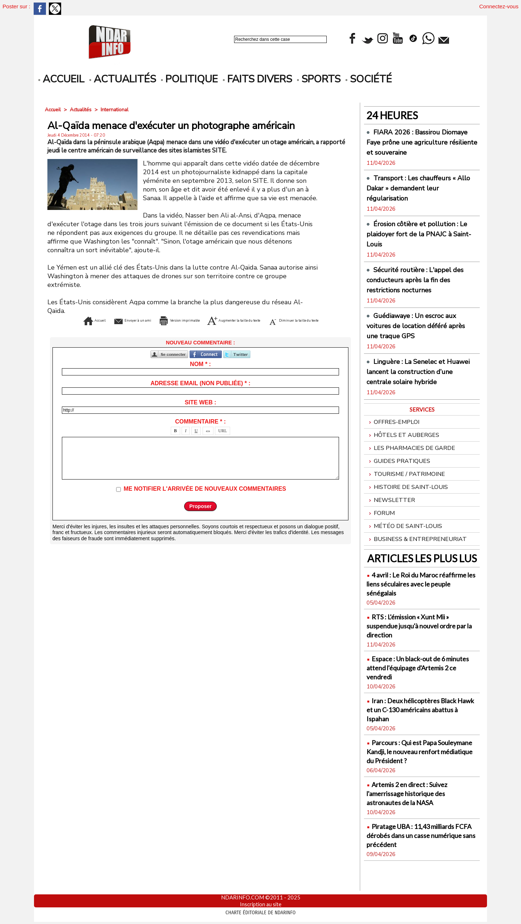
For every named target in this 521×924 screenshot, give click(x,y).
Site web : (200, 413)
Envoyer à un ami (126, 319)
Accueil (53, 109)
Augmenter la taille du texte (293, 319)
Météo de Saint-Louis (406, 542)
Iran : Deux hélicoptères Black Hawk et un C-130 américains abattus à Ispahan (420, 726)
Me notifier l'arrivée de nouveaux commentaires (205, 500)
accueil (61, 79)
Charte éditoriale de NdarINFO (260, 912)
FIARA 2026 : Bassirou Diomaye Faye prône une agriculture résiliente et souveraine (410, 147)
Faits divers (257, 79)
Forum (381, 528)
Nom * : (200, 375)
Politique (189, 79)
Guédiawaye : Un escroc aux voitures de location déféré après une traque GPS (418, 336)
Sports (318, 79)
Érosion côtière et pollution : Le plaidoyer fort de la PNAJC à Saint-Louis (421, 244)
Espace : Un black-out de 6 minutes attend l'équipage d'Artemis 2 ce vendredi (413, 684)
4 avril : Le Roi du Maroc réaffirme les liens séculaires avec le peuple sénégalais (415, 600)
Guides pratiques (399, 473)
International (118, 109)
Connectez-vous (498, 6)
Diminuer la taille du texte (200, 330)
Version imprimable (200, 319)
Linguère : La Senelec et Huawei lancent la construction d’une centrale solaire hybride (421, 381)
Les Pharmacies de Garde (412, 460)
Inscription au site (261, 904)
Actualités (122, 79)
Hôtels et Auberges (404, 446)
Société (369, 79)
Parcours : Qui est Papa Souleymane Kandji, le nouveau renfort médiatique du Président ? (422, 773)
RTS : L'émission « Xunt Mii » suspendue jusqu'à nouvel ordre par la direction (420, 642)
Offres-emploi (394, 432)
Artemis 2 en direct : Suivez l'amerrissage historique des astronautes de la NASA (415, 819)
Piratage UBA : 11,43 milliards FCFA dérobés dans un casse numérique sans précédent (419, 861)
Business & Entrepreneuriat (418, 556)
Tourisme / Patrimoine (407, 487)
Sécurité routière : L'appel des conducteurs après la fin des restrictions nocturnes (415, 290)
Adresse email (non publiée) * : (200, 394)
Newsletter (391, 515)
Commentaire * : (200, 432)
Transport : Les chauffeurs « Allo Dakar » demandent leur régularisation (418, 198)
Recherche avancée (253, 47)
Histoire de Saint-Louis (409, 501)
